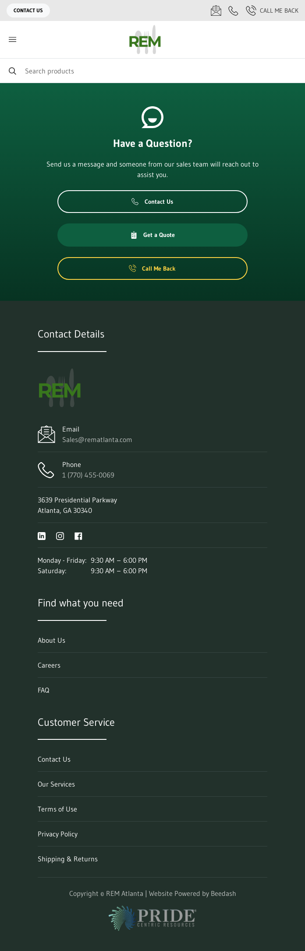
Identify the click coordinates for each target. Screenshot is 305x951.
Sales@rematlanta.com (97, 439)
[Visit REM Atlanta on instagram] (60, 535)
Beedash (223, 893)
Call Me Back (272, 10)
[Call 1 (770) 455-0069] (233, 10)
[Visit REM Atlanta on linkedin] (42, 535)
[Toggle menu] (12, 39)
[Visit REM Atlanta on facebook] (78, 535)
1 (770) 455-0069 (88, 474)
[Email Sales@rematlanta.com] (216, 10)
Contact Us (28, 10)
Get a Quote (152, 235)
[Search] (152, 71)
